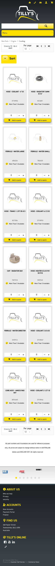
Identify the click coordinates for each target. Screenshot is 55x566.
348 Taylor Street (9, 525)
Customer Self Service (18, 562)
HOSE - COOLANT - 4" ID (15, 92)
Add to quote (16, 120)
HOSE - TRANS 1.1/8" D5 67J (14, 211)
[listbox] (27, 49)
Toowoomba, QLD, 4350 (11, 528)
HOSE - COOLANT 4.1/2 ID (40, 211)
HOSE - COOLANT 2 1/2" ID (40, 391)
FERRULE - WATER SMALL (40, 151)
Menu (4, 33)
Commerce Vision (33, 562)
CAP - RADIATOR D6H (15, 271)
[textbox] (19, 26)
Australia (6, 530)
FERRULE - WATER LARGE (14, 151)
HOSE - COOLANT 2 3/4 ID (40, 331)
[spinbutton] (10, 115)
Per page (27, 46)
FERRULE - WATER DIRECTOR (15, 331)
